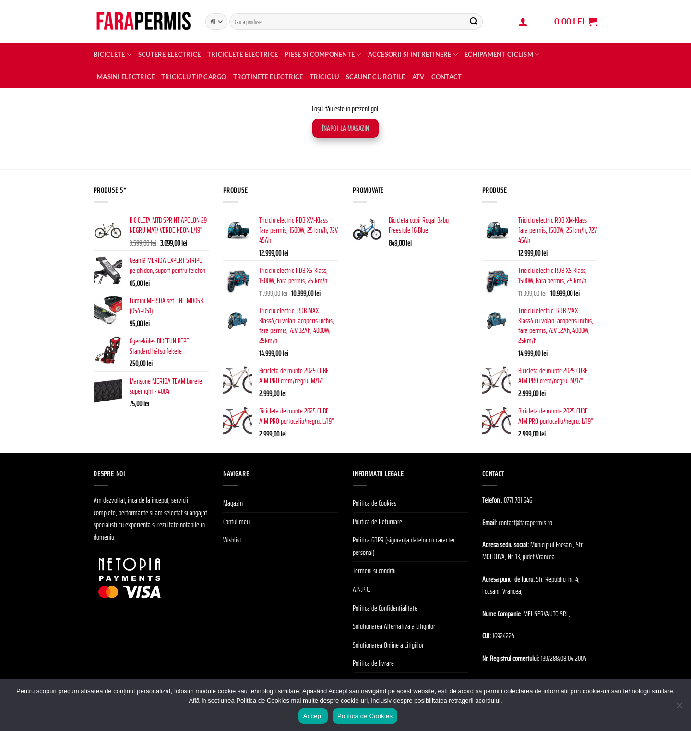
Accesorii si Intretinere (413, 54)
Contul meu (236, 522)
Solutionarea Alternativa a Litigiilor (394, 626)
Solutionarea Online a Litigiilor (388, 645)
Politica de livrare (373, 663)
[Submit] (473, 21)
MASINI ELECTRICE (126, 77)
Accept (313, 715)
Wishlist (232, 540)
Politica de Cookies (374, 503)
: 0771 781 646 (516, 500)
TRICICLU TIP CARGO (193, 77)
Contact (446, 77)
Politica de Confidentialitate (385, 608)
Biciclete (112, 54)
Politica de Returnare (377, 522)
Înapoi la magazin (345, 128)
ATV (418, 77)
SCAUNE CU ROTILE (375, 77)
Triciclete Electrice (242, 54)
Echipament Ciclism (502, 54)
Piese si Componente (323, 54)
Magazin (233, 503)
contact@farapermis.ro (525, 523)
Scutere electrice (169, 54)
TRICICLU (324, 77)
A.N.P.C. (361, 589)
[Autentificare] (523, 21)
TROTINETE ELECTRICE (268, 77)
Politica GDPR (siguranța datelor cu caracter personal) (404, 546)
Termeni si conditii (374, 571)
